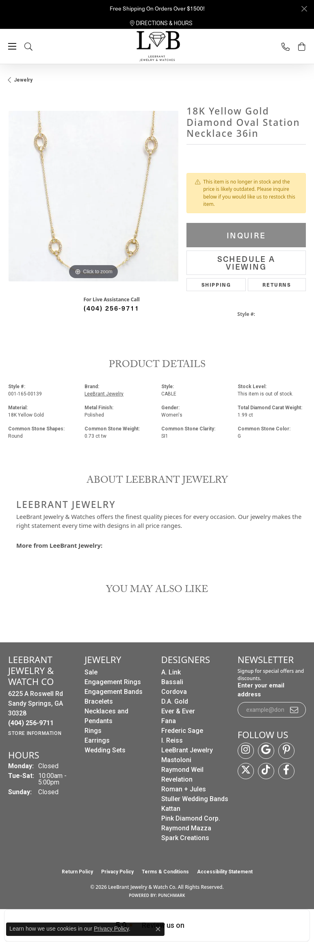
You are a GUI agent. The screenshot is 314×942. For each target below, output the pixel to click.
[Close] (304, 9)
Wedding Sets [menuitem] (105, 750)
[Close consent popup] (158, 929)
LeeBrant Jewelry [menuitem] (187, 750)
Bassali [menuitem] (172, 682)
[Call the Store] (31, 723)
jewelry (23, 80)
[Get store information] (34, 733)
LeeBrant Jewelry (103, 394)
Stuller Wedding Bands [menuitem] (194, 799)
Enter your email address (261, 690)
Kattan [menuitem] (170, 808)
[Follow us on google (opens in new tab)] (266, 751)
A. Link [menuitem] (171, 672)
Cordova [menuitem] (174, 692)
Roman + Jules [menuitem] (183, 789)
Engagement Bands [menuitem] (113, 692)
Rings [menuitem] (93, 731)
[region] (93, 196)
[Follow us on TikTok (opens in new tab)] (266, 771)
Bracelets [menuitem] (98, 701)
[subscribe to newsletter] (294, 709)
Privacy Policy (117, 872)
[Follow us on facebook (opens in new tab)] (286, 771)
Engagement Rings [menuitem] (112, 682)
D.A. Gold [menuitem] (174, 701)
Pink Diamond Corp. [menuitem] (190, 818)
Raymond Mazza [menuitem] (186, 828)
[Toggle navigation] (12, 46)
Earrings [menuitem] (97, 740)
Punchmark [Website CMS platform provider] (171, 895)
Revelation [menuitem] (177, 779)
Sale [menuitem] (90, 672)
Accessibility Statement (225, 872)
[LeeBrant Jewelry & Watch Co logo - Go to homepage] (157, 47)
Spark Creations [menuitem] (185, 838)
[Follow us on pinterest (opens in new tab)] (286, 751)
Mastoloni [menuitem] (176, 760)
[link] (161, 23)
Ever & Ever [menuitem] (178, 711)
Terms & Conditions (165, 872)
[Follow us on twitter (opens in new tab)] (246, 771)
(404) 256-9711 (111, 308)
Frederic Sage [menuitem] (182, 731)
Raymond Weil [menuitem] (182, 769)
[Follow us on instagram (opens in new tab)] (246, 751)
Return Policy (77, 872)
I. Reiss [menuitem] (172, 740)
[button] (36, 46)
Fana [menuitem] (168, 721)
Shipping (216, 284)
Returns (276, 284)
